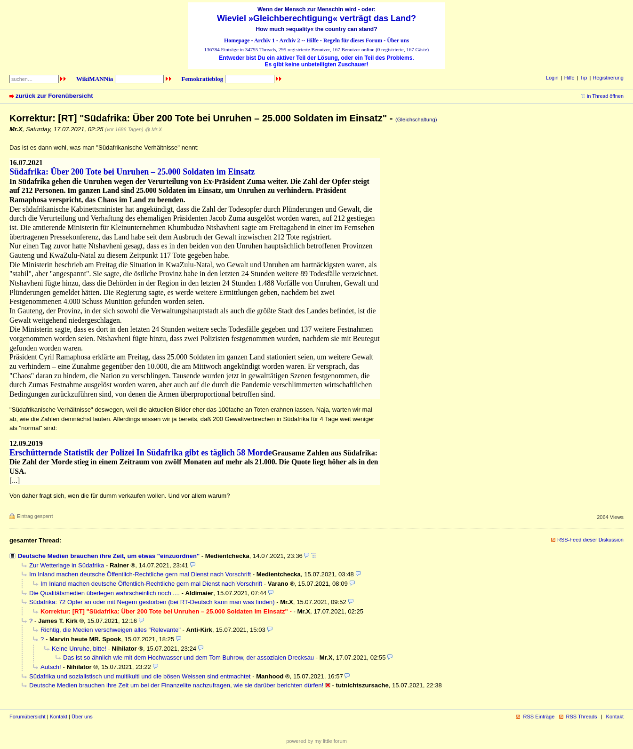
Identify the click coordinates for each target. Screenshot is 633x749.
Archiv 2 (289, 40)
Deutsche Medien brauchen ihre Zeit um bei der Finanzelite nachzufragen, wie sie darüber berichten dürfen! (176, 685)
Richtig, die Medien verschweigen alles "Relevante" (110, 629)
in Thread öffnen (605, 96)
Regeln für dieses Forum (352, 40)
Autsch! (50, 666)
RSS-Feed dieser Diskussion (590, 539)
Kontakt (58, 716)
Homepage (237, 40)
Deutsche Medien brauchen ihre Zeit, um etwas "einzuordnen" (109, 555)
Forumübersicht (27, 716)
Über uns (398, 40)
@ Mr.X (153, 129)
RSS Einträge (538, 716)
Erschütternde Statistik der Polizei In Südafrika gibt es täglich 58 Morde (140, 452)
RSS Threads (581, 716)
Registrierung (608, 77)
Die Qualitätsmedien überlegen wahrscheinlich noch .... (104, 593)
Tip (583, 77)
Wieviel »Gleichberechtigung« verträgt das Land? (316, 18)
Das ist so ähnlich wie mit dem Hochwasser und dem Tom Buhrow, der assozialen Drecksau (188, 657)
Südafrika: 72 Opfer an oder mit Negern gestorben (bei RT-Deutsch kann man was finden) (152, 602)
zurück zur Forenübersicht (54, 95)
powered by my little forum (316, 741)
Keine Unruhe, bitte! (79, 648)
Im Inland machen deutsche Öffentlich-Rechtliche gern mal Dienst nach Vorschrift (140, 574)
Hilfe (313, 40)
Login (552, 77)
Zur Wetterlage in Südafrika (66, 565)
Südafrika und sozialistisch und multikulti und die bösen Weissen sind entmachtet (140, 676)
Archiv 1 (264, 40)
